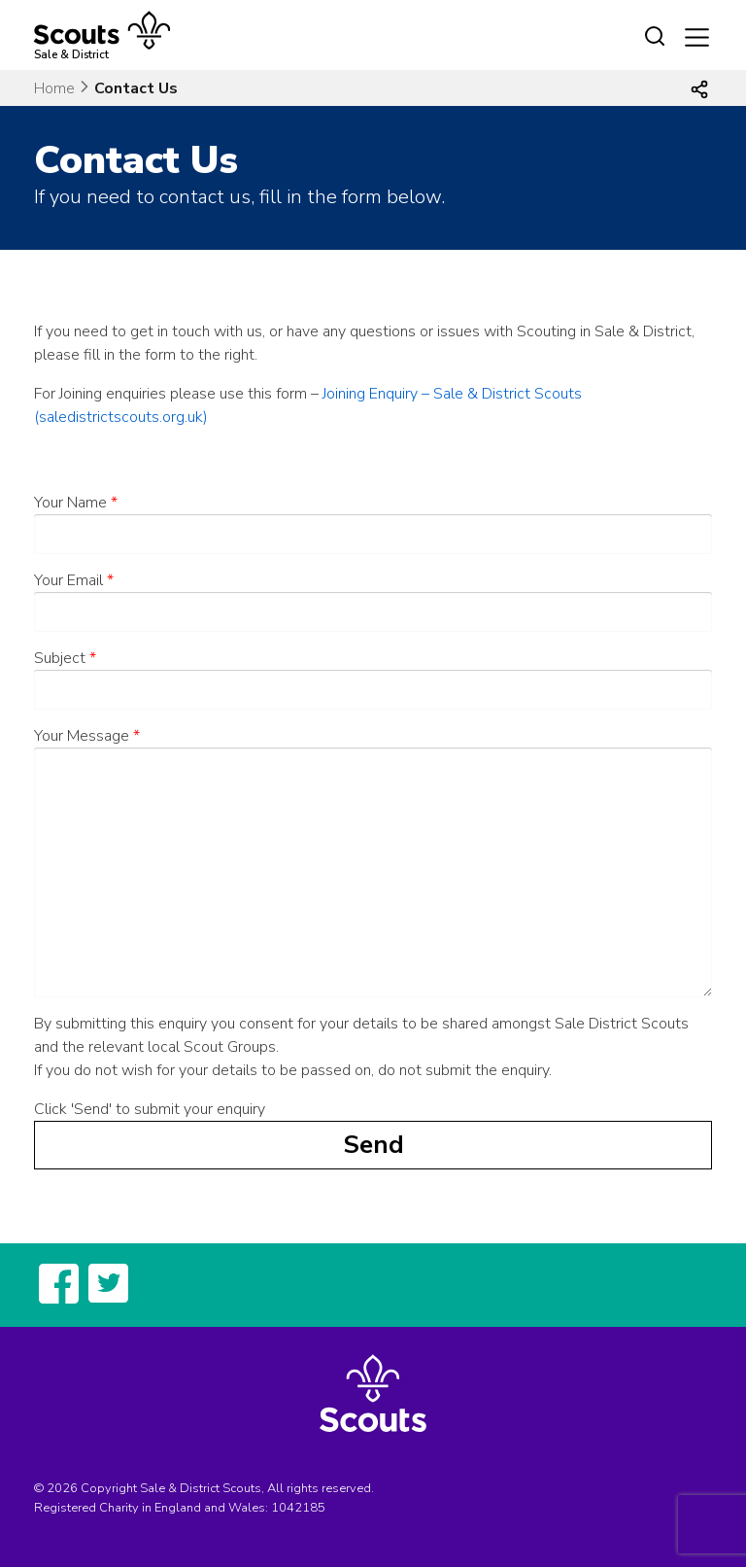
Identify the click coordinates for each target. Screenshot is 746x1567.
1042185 (298, 1507)
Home (54, 88)
